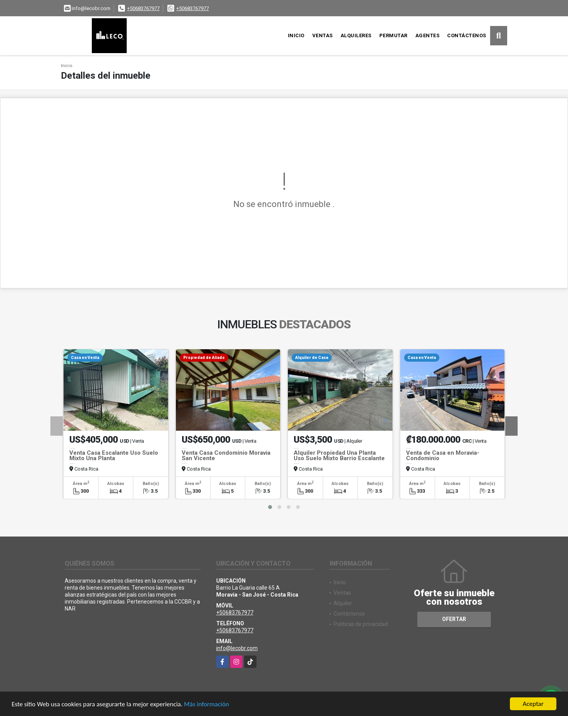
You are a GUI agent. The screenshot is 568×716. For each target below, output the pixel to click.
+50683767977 (143, 8)
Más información (206, 704)
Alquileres (356, 35)
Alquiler (343, 603)
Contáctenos (466, 35)
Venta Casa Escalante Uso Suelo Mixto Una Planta (113, 455)
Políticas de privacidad (361, 624)
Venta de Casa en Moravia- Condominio (442, 455)
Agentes (427, 35)
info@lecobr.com (237, 648)
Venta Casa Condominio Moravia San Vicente (226, 455)
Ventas (322, 35)
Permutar (393, 35)
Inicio (296, 35)
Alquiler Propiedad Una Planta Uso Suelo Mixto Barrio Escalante (339, 455)
